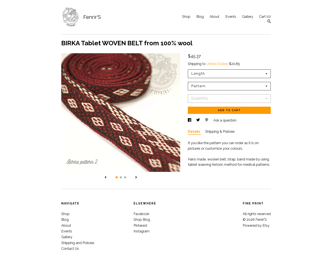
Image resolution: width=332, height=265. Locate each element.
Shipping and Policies (77, 243)
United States (217, 64)
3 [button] (125, 177)
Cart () (265, 17)
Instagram (141, 231)
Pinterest (140, 226)
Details (194, 132)
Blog (200, 17)
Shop (186, 17)
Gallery (247, 17)
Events (230, 17)
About (214, 17)
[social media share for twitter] (198, 120)
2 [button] (121, 177)
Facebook (141, 214)
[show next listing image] (136, 177)
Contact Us (70, 249)
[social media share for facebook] (190, 120)
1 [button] (117, 177)
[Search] (269, 21)
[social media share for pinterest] (207, 120)
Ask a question (224, 120)
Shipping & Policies (220, 132)
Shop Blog (142, 220)
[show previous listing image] (106, 177)
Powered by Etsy (256, 226)
